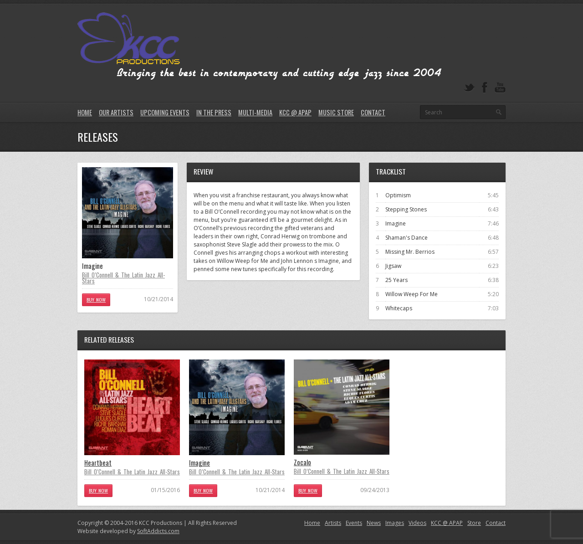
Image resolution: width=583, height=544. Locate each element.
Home (84, 112)
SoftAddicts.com (158, 531)
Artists (333, 523)
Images (394, 523)
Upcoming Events (164, 112)
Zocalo (302, 462)
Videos (417, 523)
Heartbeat (98, 462)
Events (354, 523)
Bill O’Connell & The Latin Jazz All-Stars (123, 277)
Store (474, 523)
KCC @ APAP (295, 112)
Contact (373, 112)
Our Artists (116, 112)
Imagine (199, 462)
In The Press (213, 112)
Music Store (336, 112)
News (374, 523)
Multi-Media (255, 112)
